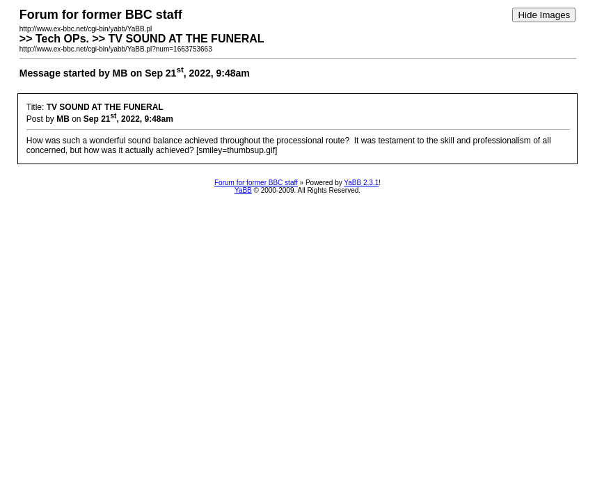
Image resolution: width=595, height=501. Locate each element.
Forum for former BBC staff (256, 182)
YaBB (243, 190)
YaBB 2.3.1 (361, 182)
